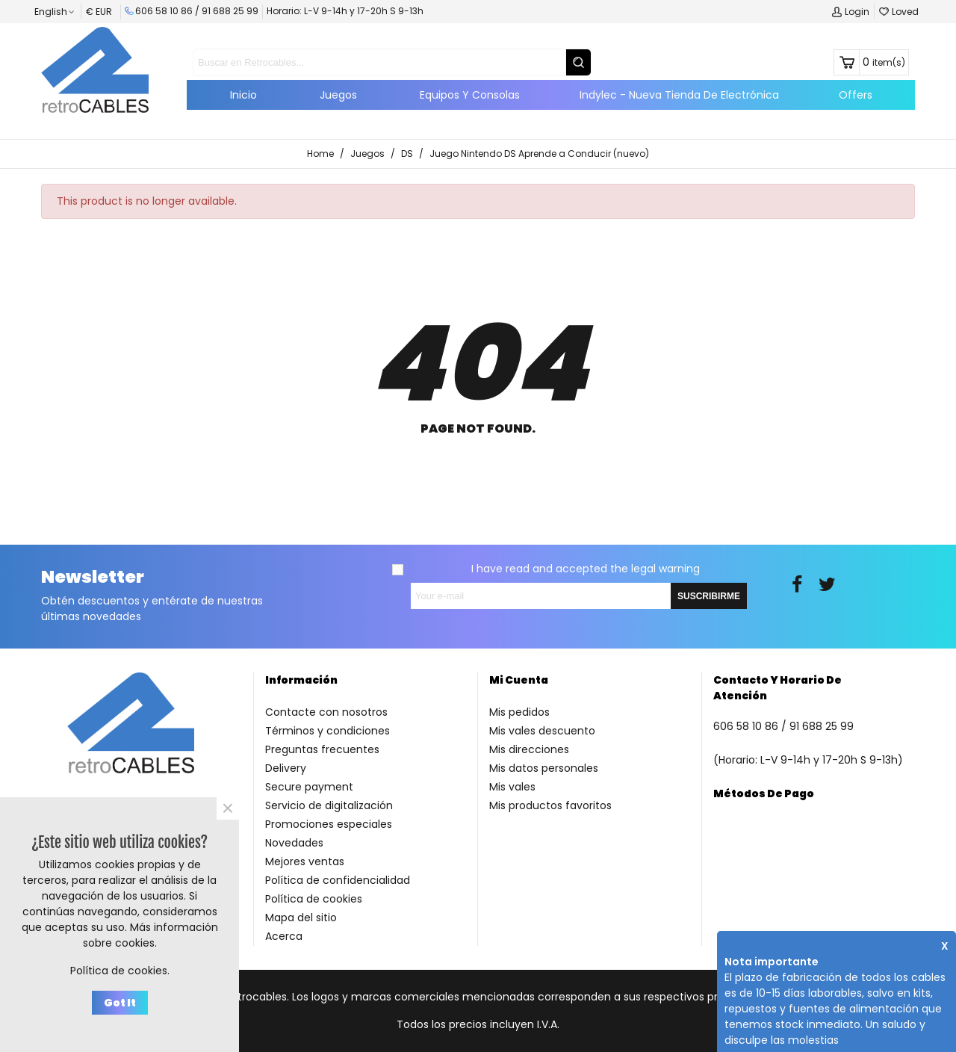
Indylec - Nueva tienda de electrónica (679, 94)
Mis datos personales (543, 768)
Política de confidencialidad (337, 880)
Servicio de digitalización (329, 805)
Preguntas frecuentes (322, 749)
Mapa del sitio (301, 917)
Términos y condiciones (327, 730)
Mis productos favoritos (550, 805)
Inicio (243, 94)
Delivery (285, 768)
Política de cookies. (120, 970)
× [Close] (228, 808)
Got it (120, 1002)
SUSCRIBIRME (708, 596)
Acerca (283, 936)
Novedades (294, 842)
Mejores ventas (304, 861)
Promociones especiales (328, 824)
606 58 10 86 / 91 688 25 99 (191, 10)
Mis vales (512, 786)
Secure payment (309, 786)
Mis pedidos (519, 712)
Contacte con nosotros (326, 712)
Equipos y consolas (470, 94)
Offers (855, 94)
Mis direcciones (529, 749)
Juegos (338, 94)
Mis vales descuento (542, 730)
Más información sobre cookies (150, 935)
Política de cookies (313, 898)
